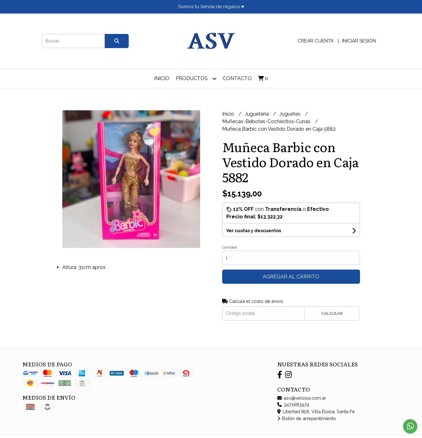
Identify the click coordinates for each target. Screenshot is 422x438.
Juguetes (290, 114)
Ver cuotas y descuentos (253, 230)
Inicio (161, 78)
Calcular (332, 313)
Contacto (237, 78)
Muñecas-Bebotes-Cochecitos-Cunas (267, 121)
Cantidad (229, 247)
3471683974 (293, 404)
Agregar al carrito (291, 277)
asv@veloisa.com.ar (301, 398)
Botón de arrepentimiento (306, 418)
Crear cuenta (316, 41)
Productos (196, 78)
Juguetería (257, 114)
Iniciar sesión (359, 41)
